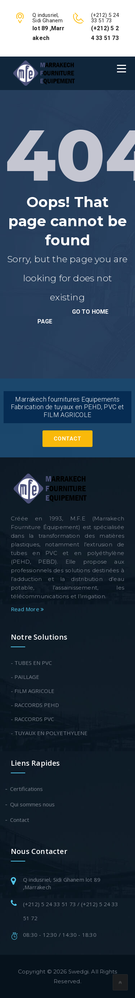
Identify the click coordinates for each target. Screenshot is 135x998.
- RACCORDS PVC (32, 718)
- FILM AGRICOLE (32, 690)
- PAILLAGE (25, 676)
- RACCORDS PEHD (35, 704)
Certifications (27, 788)
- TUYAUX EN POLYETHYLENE (49, 733)
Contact (67, 438)
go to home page (73, 316)
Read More (27, 609)
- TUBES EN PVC (31, 662)
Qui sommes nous (33, 804)
